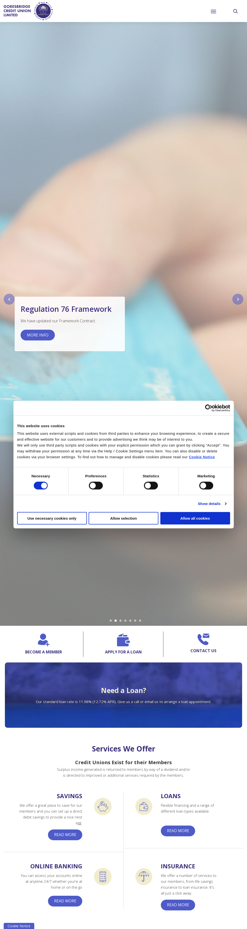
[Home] (28, 10)
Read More (65, 835)
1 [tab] (110, 620)
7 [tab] (140, 620)
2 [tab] (115, 620)
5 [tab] (130, 620)
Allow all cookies (195, 518)
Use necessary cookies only (51, 518)
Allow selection (123, 518)
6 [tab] (135, 620)
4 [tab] (125, 620)
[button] (236, 11)
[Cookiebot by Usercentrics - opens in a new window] (208, 408)
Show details (209, 503)
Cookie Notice (202, 457)
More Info (37, 335)
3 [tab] (120, 620)
